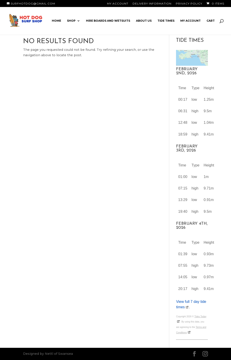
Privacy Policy (189, 3)
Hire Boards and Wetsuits (108, 20)
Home (56, 20)
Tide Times (165, 20)
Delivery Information (152, 3)
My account (190, 20)
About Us (144, 20)
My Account (117, 3)
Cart (211, 20)
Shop (71, 20)
